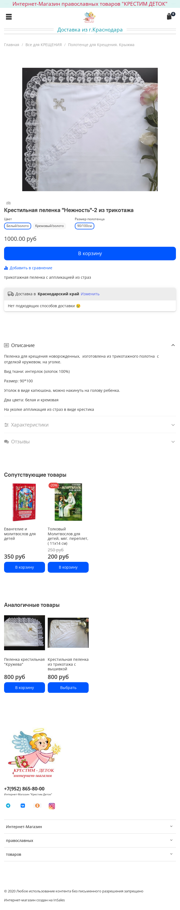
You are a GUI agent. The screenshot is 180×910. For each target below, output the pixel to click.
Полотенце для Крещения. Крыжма (101, 44)
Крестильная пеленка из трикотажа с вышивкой (68, 664)
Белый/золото (18, 225)
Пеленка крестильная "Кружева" (24, 662)
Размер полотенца (90, 219)
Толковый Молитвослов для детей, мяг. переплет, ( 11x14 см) (68, 536)
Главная (11, 44)
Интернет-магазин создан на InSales (34, 900)
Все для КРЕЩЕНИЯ (43, 44)
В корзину (24, 567)
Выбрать (68, 687)
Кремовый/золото (49, 225)
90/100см (84, 225)
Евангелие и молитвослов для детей (20, 533)
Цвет (8, 219)
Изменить (90, 293)
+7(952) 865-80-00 (24, 788)
